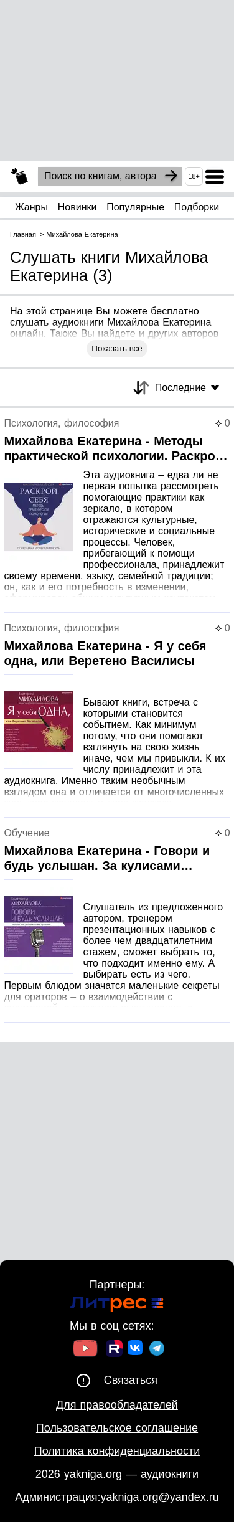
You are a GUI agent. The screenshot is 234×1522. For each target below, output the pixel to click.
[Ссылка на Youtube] (85, 1350)
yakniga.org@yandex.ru (159, 1497)
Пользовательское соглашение (117, 1428)
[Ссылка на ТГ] (156, 1350)
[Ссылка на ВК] (136, 1350)
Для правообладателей (117, 1405)
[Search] (171, 176)
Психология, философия (61, 423)
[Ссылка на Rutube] (114, 1350)
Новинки (77, 207)
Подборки (196, 207)
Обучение (26, 833)
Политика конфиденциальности (117, 1451)
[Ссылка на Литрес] (117, 1306)
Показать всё (116, 348)
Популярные (135, 207)
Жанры (31, 207)
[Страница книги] (117, 515)
